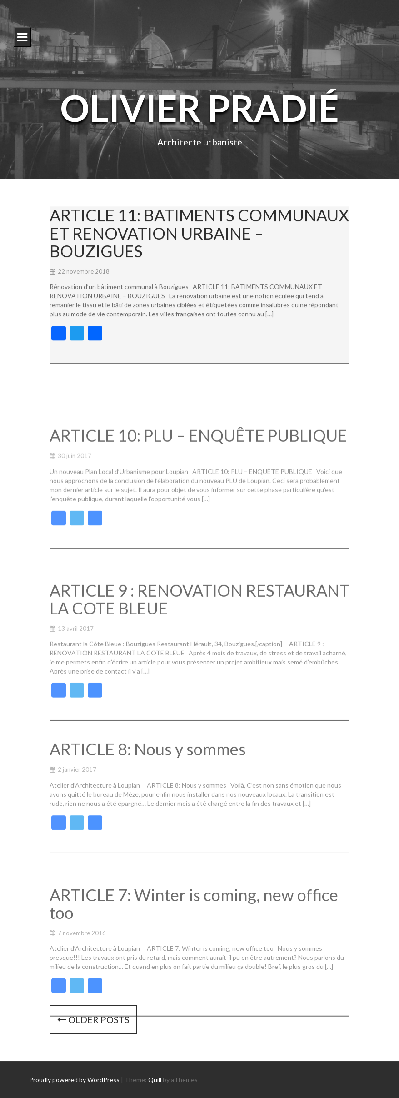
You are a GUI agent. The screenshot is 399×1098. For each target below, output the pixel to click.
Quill (154, 1079)
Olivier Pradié (199, 108)
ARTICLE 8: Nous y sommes (148, 774)
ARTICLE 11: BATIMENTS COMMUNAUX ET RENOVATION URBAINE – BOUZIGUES (199, 237)
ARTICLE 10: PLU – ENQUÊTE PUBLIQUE (198, 463)
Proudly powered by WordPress (74, 1079)
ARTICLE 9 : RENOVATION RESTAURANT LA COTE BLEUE (199, 631)
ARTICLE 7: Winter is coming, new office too (194, 933)
